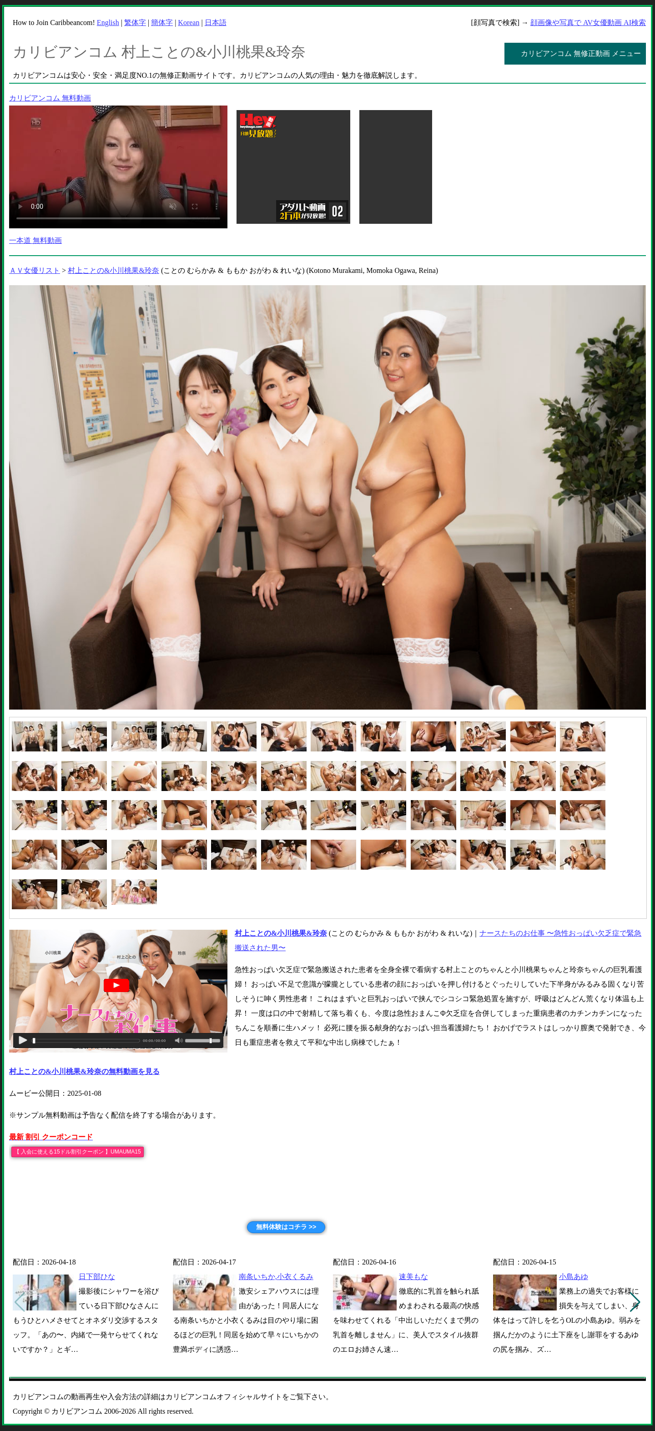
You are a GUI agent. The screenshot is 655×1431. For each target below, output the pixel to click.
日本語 (216, 22)
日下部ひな (97, 1276)
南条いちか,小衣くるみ (276, 1276)
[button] (635, 1302)
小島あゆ (573, 1276)
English (108, 22)
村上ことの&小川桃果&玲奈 (113, 270)
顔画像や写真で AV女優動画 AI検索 (588, 22)
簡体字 (162, 22)
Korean (188, 22)
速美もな (413, 1276)
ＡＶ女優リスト (34, 270)
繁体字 (135, 22)
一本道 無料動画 (35, 240)
